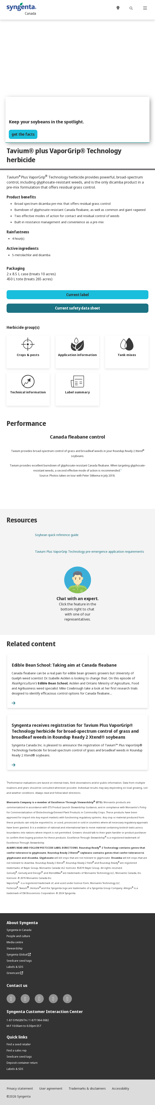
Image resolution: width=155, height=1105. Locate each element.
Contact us (17, 985)
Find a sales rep (17, 1050)
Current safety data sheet (77, 308)
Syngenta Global (19, 954)
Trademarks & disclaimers (87, 1088)
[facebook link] (25, 998)
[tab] (28, 351)
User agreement (50, 1088)
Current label (77, 294)
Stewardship (15, 948)
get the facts (23, 134)
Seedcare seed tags (19, 961)
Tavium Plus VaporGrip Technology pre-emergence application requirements (89, 551)
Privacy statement (20, 1088)
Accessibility (120, 1088)
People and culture (18, 936)
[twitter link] (11, 998)
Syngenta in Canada (19, 930)
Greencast (15, 973)
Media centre (15, 942)
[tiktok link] (67, 998)
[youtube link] (53, 998)
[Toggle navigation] (145, 9)
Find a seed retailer (19, 1044)
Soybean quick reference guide (56, 535)
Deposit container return (22, 1063)
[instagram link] (39, 998)
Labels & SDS (15, 967)
